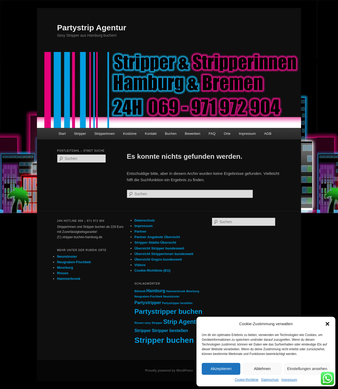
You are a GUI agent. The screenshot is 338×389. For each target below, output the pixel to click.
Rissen (62, 273)
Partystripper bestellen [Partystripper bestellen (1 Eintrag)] (177, 303)
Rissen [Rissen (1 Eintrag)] (139, 322)
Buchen (170, 134)
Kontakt (151, 134)
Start (61, 134)
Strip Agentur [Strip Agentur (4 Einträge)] (182, 321)
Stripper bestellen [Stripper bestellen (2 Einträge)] (170, 330)
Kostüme (130, 134)
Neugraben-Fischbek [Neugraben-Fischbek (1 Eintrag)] (148, 296)
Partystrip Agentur (91, 27)
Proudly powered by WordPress (169, 370)
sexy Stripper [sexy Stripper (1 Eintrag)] (153, 322)
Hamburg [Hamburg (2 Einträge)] (155, 290)
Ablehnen (262, 368)
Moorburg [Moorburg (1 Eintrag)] (192, 291)
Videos (139, 265)
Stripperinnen (104, 134)
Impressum (289, 380)
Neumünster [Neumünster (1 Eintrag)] (171, 296)
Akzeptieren (220, 368)
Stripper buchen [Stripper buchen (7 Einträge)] (164, 340)
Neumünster (67, 256)
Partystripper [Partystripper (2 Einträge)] (147, 302)
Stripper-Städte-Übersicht (155, 242)
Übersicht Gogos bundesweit (158, 259)
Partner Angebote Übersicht (157, 237)
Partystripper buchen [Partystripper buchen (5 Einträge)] (168, 311)
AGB (267, 134)
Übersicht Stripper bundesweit (159, 248)
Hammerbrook (68, 279)
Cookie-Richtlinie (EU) (152, 270)
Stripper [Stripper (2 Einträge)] (142, 330)
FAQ (212, 134)
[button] (327, 323)
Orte (227, 134)
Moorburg (65, 268)
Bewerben (192, 134)
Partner (140, 231)
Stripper (80, 134)
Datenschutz (270, 380)
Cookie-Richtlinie (247, 380)
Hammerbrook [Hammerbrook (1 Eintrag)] (175, 291)
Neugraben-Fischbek (74, 262)
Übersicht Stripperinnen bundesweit (163, 254)
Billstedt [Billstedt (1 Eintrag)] (139, 291)
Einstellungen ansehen (307, 368)
